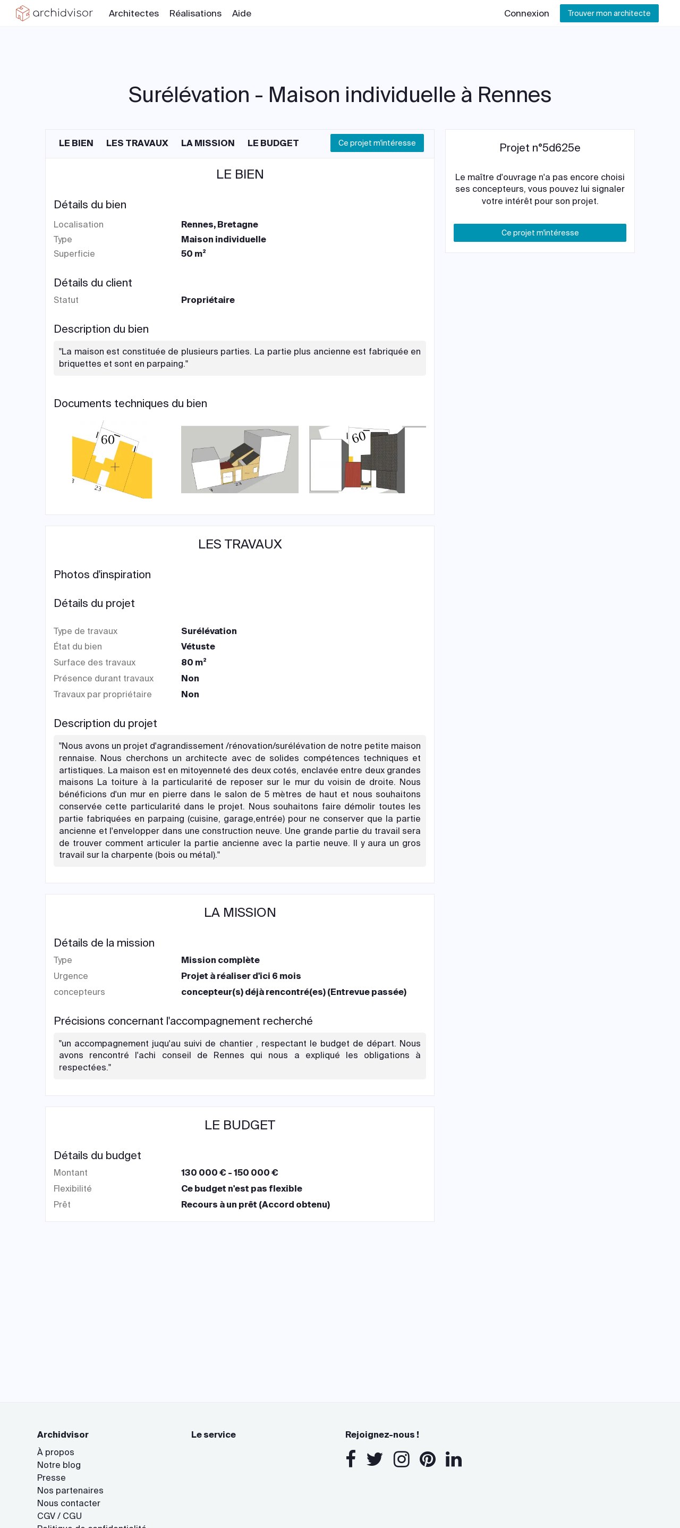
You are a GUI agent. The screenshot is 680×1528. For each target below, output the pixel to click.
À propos (55, 1452)
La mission (208, 143)
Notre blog (59, 1465)
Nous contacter (68, 1503)
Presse (51, 1477)
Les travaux (137, 143)
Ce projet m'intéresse (377, 143)
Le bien (76, 143)
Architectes (134, 13)
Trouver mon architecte (609, 13)
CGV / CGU (59, 1516)
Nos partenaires (70, 1490)
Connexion (526, 13)
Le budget (273, 143)
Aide (241, 13)
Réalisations (195, 13)
